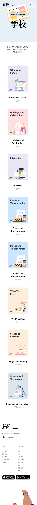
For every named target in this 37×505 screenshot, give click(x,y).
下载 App (18, 101)
